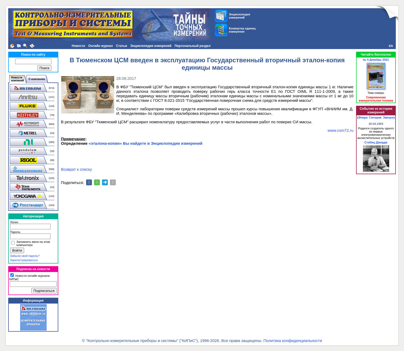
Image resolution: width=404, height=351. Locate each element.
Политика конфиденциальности (292, 340)
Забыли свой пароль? (24, 255)
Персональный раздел (193, 46)
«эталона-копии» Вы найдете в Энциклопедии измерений (145, 143)
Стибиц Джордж (376, 142)
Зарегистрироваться (24, 260)
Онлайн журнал (100, 46)
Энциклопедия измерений (150, 46)
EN (391, 45)
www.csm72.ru (340, 130)
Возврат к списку (76, 169)
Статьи (121, 46)
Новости (78, 46)
